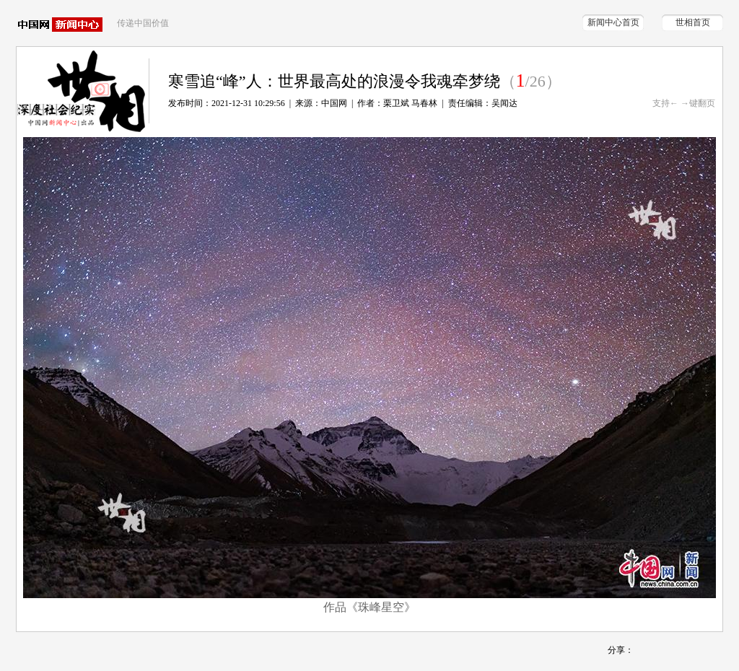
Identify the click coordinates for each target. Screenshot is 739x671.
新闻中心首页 (613, 22)
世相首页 (692, 22)
